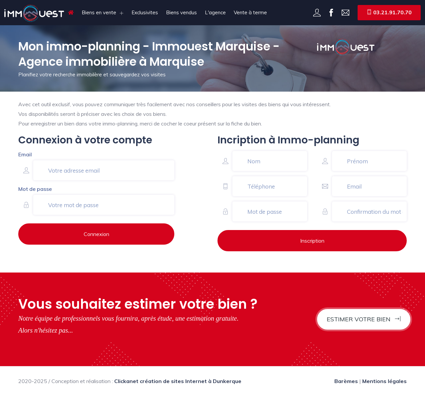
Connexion (96, 234)
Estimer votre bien (364, 319)
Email (25, 154)
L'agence (215, 12)
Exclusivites (144, 12)
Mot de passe (35, 189)
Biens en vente (99, 12)
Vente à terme (250, 12)
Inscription (312, 240)
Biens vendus (181, 12)
